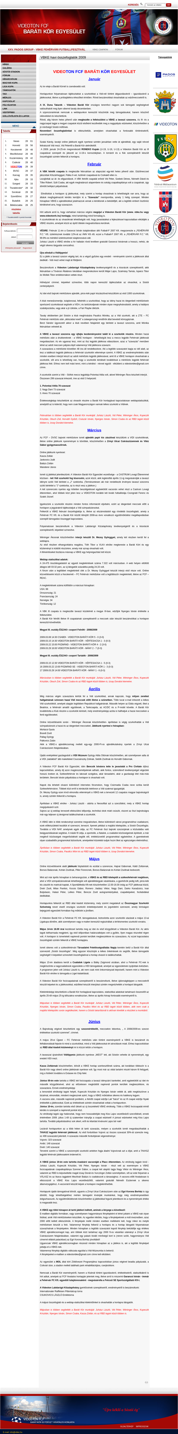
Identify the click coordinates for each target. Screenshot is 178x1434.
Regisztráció (27, 248)
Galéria (7, 68)
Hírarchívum (10, 79)
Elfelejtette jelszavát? (13, 248)
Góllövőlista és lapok (16, 116)
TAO (5, 94)
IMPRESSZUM (142, 1426)
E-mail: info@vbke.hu (12, 1432)
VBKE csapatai (100, 49)
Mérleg (7, 97)
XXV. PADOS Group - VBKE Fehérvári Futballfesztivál (46, 49)
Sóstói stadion (11, 72)
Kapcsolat (9, 101)
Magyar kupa (10, 83)
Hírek (6, 64)
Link (5, 109)
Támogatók (9, 90)
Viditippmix (9, 112)
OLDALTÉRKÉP (127, 1426)
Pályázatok (9, 105)
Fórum (119, 49)
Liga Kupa (8, 86)
